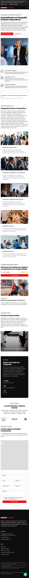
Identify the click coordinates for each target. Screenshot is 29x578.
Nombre (5, 475)
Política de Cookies (5, 548)
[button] (14, 455)
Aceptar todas (4, 4)
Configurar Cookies (5, 554)
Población (17, 485)
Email (4, 480)
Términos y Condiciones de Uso (10, 498)
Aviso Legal (3, 546)
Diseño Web (3, 573)
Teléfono (17, 480)
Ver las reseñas (14, 275)
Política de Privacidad (16, 497)
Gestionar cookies (13, 4)
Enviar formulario (14, 501)
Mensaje (5, 491)
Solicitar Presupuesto (7, 33)
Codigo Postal (6, 485)
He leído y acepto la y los (13, 498)
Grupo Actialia (9, 573)
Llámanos (18, 33)
